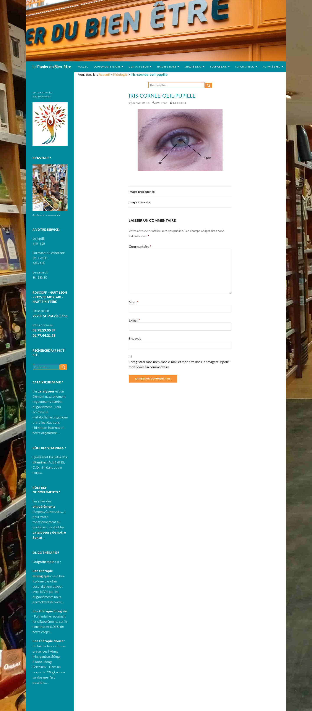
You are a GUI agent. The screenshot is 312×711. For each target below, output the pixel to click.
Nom (133, 302)
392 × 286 (161, 103)
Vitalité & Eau (193, 66)
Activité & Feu (271, 66)
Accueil (83, 66)
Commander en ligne (106, 66)
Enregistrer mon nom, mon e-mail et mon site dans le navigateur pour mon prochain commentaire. (179, 364)
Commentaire (140, 246)
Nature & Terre (166, 66)
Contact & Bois (138, 66)
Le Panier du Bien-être (51, 66)
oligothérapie (44, 562)
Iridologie (120, 74)
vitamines (39, 462)
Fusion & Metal (244, 66)
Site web (135, 338)
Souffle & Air (218, 66)
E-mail (134, 320)
